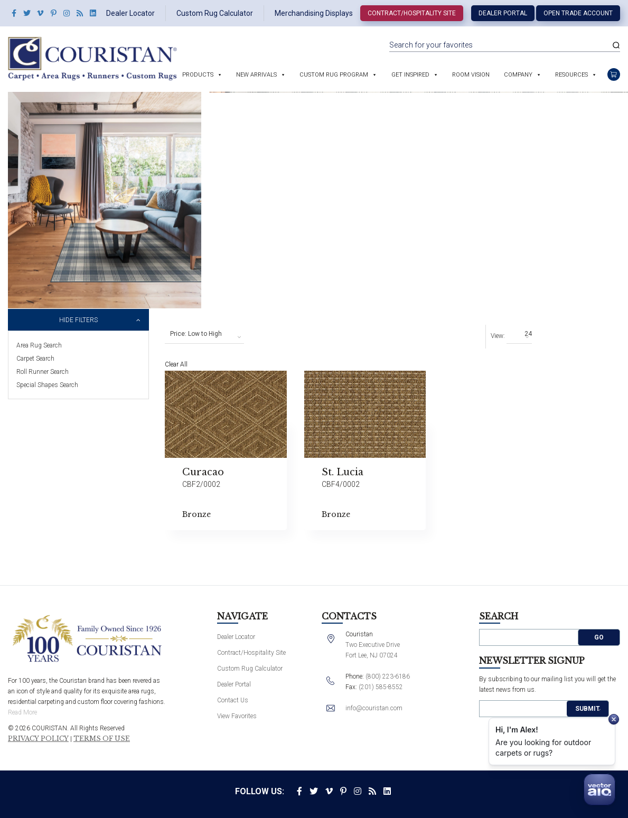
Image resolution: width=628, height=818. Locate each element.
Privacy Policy (38, 739)
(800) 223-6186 (387, 676)
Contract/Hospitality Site (412, 13)
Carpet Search (35, 358)
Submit (587, 708)
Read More (22, 712)
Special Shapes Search (47, 385)
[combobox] (204, 334)
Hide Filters (78, 320)
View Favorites (237, 716)
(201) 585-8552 (381, 687)
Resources (571, 74)
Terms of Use (101, 739)
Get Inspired (410, 74)
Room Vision (471, 74)
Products (197, 74)
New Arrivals (256, 74)
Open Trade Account (578, 13)
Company (518, 74)
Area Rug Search (39, 345)
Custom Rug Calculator (214, 13)
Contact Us (232, 700)
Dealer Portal (503, 13)
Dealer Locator (130, 13)
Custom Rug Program (333, 74)
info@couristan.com (373, 708)
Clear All (176, 364)
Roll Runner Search (42, 371)
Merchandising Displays (314, 13)
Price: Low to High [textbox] (196, 333)
